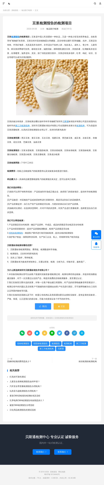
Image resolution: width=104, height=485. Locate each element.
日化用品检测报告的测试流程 (23, 410)
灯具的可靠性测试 (18, 377)
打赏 (61, 306)
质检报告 (52, 3)
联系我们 (41, 452)
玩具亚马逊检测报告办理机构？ (24, 391)
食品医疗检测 (26, 10)
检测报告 (15, 37)
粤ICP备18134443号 (52, 474)
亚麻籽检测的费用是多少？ (19, 361)
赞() (43, 306)
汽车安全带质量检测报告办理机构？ (26, 386)
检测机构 (80, 125)
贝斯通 (66, 121)
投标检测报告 (23, 343)
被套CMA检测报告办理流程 (22, 405)
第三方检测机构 (22, 125)
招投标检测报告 (16, 233)
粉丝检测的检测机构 (88, 361)
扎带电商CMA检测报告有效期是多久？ (27, 400)
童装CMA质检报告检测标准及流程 (25, 396)
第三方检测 (81, 343)
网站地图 (61, 472)
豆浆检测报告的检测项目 (52, 23)
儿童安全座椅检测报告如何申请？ (25, 381)
